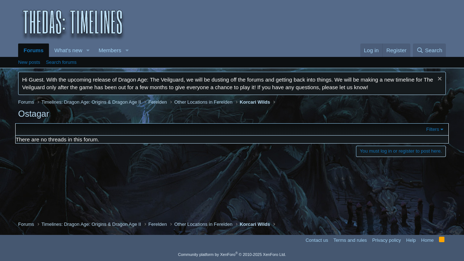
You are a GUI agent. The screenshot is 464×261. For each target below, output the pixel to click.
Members (110, 50)
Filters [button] (429, 129)
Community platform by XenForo (232, 254)
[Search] (429, 50)
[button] (88, 50)
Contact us (317, 240)
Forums (34, 50)
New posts (29, 62)
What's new (68, 50)
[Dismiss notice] (439, 79)
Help (411, 240)
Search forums (61, 62)
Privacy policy (386, 240)
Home (427, 240)
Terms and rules (350, 240)
